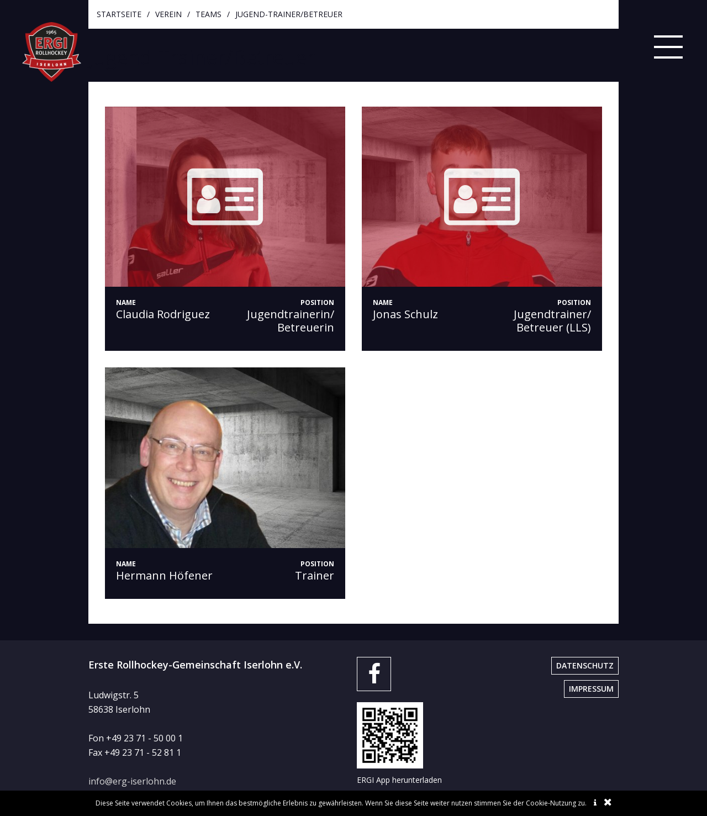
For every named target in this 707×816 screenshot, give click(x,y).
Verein (168, 14)
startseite (119, 14)
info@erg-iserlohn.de (132, 781)
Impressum (591, 688)
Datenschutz (585, 665)
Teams (208, 14)
